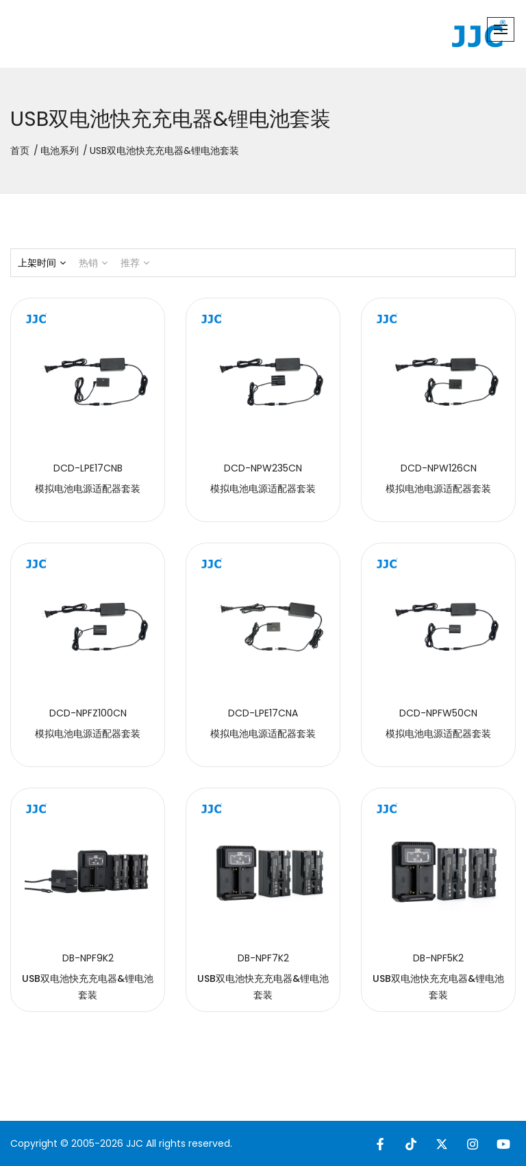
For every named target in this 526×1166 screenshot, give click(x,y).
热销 (93, 263)
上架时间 (42, 263)
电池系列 (59, 150)
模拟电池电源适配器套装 (87, 488)
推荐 (135, 263)
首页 (19, 150)
